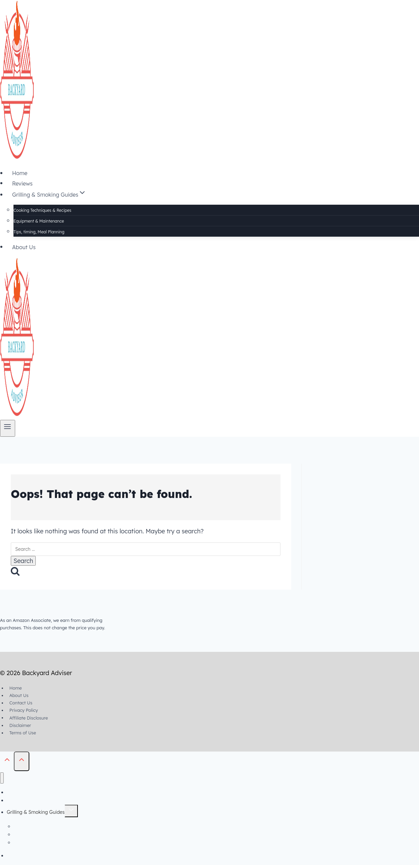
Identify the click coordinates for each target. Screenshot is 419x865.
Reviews (22, 183)
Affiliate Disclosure (28, 717)
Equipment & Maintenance (38, 221)
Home (19, 173)
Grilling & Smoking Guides (36, 812)
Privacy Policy (23, 710)
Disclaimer (20, 725)
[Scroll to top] (7, 761)
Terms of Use (22, 732)
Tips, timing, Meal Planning (38, 231)
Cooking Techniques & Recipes (42, 210)
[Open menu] (7, 428)
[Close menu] (2, 778)
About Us (24, 246)
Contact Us (20, 702)
